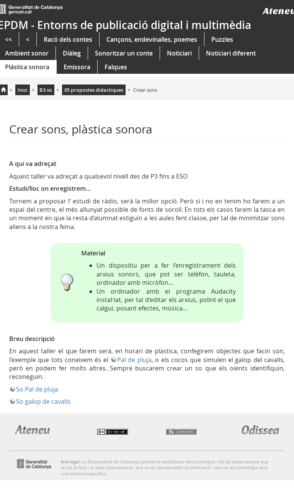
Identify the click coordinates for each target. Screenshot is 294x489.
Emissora (77, 67)
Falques (116, 67)
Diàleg (72, 53)
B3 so (45, 89)
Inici (23, 89)
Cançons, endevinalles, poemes (151, 39)
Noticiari (179, 53)
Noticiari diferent (231, 53)
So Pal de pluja (37, 389)
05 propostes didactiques (93, 89)
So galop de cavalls (43, 401)
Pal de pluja (134, 360)
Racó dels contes (68, 39)
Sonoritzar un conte (124, 53)
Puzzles (222, 39)
